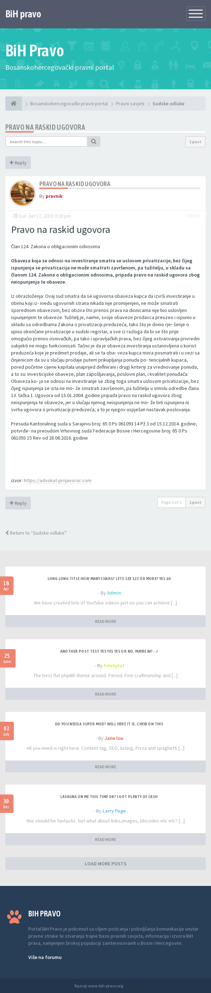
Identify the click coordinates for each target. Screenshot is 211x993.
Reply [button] (18, 163)
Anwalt (130, 985)
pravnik (54, 196)
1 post (195, 141)
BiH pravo (23, 13)
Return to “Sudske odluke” (36, 533)
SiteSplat (114, 665)
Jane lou (114, 738)
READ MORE (105, 621)
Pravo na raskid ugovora (45, 127)
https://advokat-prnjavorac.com (57, 480)
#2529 (194, 216)
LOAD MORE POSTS (106, 863)
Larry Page (114, 811)
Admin (114, 593)
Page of (171, 502)
